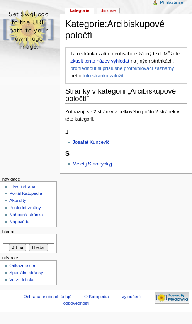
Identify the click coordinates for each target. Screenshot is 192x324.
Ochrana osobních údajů (47, 296)
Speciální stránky (26, 272)
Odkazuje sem (23, 265)
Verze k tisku (21, 279)
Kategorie (79, 10)
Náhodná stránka (26, 214)
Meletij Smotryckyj (92, 164)
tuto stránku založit (103, 75)
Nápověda (19, 221)
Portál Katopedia (25, 193)
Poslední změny (25, 207)
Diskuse (108, 10)
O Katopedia (96, 296)
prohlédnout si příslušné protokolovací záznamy (122, 68)
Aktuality (17, 200)
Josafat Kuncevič (91, 142)
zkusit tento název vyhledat (99, 61)
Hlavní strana (22, 186)
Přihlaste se (171, 2)
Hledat (8, 231)
